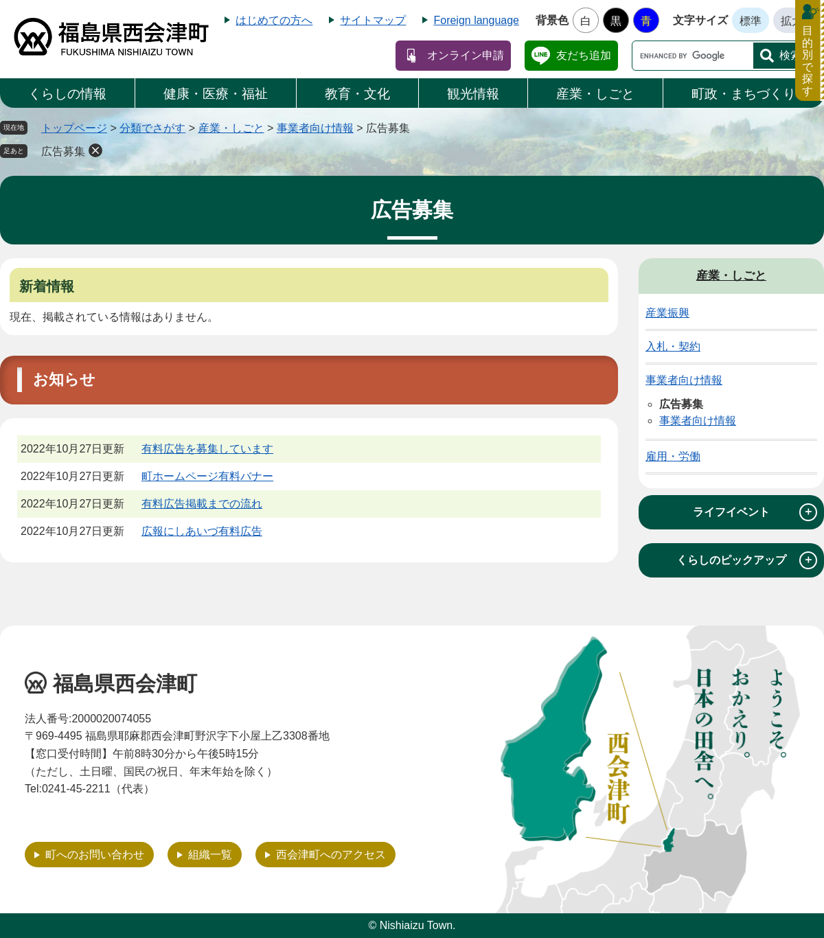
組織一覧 (210, 854)
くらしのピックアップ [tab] (746, 560)
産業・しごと (595, 94)
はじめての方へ (274, 20)
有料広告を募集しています (207, 449)
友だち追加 (583, 55)
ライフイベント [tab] (755, 512)
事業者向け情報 (315, 128)
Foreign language (476, 20)
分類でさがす (152, 128)
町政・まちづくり (743, 94)
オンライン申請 (465, 55)
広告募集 (63, 151)
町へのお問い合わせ (94, 854)
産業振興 (667, 313)
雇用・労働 (672, 456)
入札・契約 (672, 346)
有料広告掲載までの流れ (201, 504)
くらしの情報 (67, 94)
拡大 (792, 21)
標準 (751, 21)
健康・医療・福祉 (215, 94)
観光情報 (473, 94)
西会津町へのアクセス (331, 854)
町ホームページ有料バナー (207, 476)
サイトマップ (373, 20)
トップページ (74, 128)
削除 (95, 150)
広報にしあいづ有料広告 (201, 531)
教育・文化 (357, 94)
